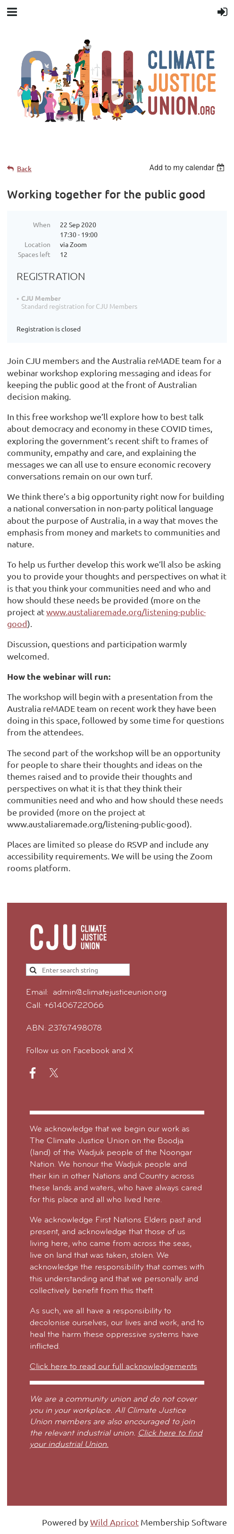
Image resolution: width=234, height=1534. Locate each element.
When (41, 224)
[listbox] (188, 167)
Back (24, 168)
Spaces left (34, 254)
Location (37, 244)
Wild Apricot (114, 1522)
